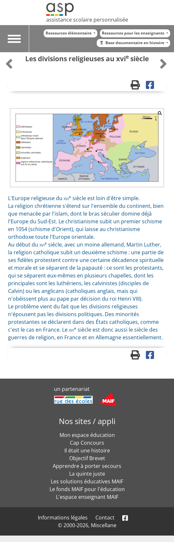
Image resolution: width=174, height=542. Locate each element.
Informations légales (63, 517)
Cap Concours (87, 442)
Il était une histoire (87, 450)
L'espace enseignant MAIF (87, 496)
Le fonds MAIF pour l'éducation (87, 489)
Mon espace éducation (87, 435)
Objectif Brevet (87, 458)
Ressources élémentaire (69, 33)
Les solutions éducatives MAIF (87, 481)
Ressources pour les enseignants (133, 33)
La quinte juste (87, 473)
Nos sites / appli (87, 421)
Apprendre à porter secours (87, 465)
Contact (104, 517)
